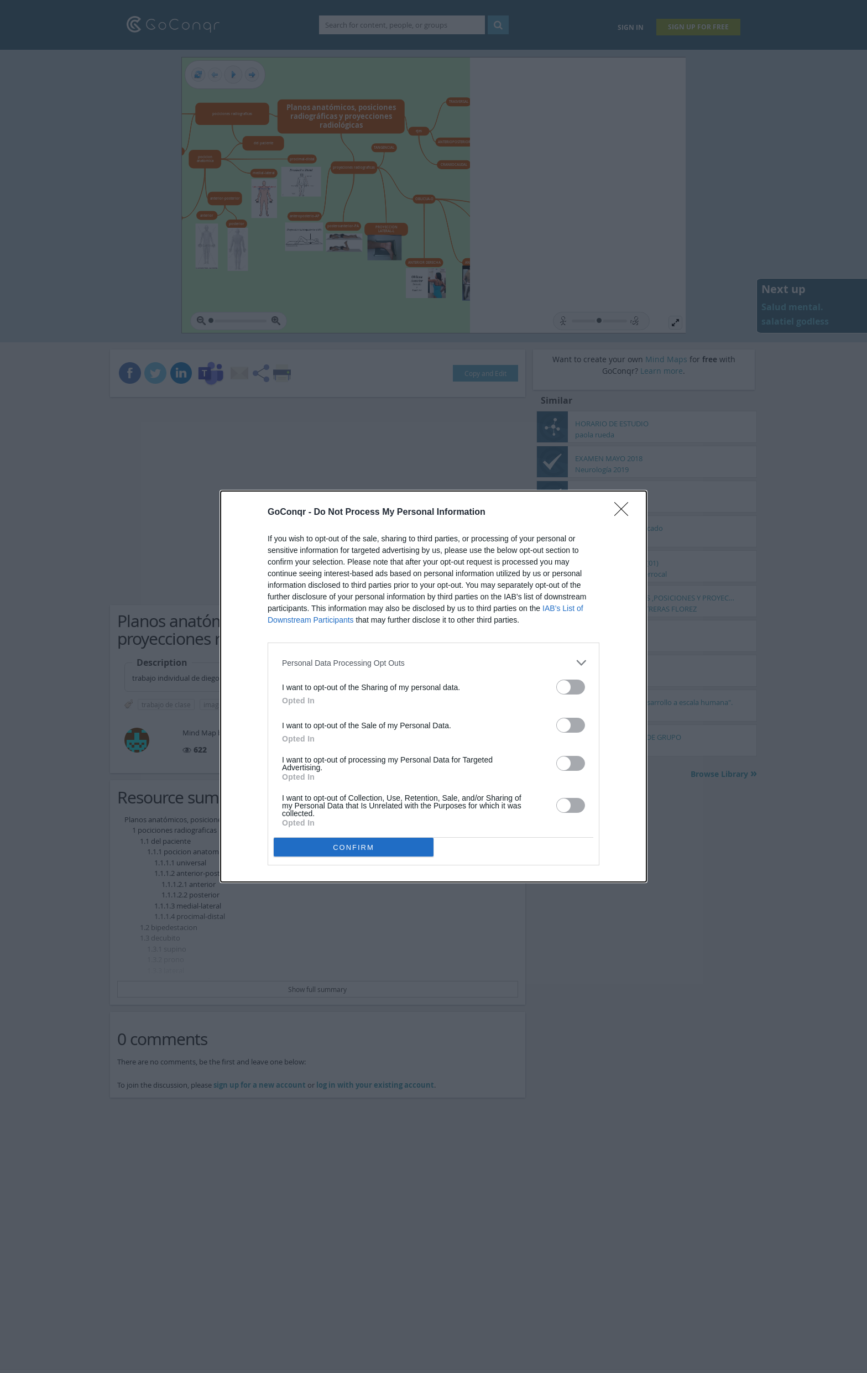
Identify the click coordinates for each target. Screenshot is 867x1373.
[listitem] (433, 663)
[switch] (570, 687)
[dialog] (433, 686)
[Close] (624, 512)
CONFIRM (353, 847)
